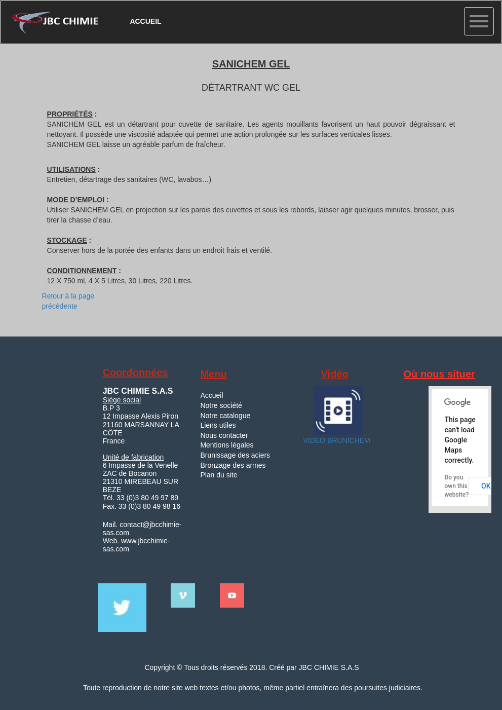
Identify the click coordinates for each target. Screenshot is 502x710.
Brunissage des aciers (235, 455)
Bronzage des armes (232, 465)
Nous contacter (224, 435)
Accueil (211, 395)
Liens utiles (218, 425)
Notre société (221, 405)
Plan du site (218, 475)
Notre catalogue (225, 416)
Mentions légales (226, 445)
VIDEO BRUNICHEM (335, 440)
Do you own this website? (456, 486)
